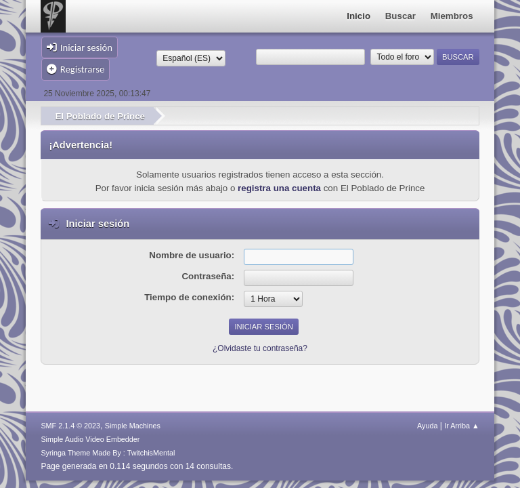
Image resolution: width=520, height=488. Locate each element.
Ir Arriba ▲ (461, 426)
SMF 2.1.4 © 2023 (70, 426)
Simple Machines (132, 426)
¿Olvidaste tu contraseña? (260, 348)
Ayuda (427, 426)
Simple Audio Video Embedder (90, 439)
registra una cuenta (279, 188)
